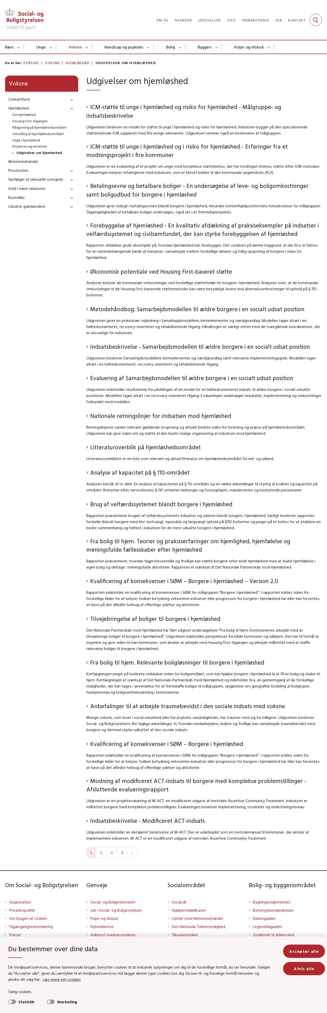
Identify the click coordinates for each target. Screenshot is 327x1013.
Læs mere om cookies (62, 979)
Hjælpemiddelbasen (189, 910)
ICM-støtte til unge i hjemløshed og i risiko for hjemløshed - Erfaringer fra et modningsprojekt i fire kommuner (187, 151)
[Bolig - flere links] (180, 47)
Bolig (170, 47)
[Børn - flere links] (19, 47)
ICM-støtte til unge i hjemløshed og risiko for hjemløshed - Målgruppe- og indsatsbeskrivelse (183, 111)
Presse (15, 934)
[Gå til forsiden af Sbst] (24, 20)
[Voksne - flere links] (87, 47)
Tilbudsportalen (185, 934)
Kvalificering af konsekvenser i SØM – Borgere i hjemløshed (166, 743)
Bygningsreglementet (271, 902)
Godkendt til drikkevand (273, 934)
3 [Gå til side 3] (112, 852)
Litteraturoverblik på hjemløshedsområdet (145, 447)
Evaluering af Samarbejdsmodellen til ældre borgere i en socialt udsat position (191, 378)
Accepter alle (304, 951)
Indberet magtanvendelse (113, 934)
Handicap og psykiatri (123, 47)
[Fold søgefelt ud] (316, 20)
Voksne (75, 47)
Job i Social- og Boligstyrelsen (116, 910)
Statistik (26, 1001)
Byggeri (205, 47)
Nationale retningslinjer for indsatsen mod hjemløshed (160, 415)
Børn (9, 47)
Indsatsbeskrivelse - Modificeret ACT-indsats (147, 820)
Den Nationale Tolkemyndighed (198, 926)
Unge (41, 47)
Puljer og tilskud (249, 47)
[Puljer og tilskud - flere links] (269, 47)
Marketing (67, 1001)
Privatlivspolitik (22, 910)
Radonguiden (264, 918)
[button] (70, 99)
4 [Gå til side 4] (122, 852)
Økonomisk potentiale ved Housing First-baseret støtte (161, 271)
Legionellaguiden (267, 926)
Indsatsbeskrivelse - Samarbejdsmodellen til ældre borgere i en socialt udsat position (200, 346)
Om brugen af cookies (28, 918)
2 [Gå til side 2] (101, 852)
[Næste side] (132, 852)
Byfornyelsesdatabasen (273, 910)
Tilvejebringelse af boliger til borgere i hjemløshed (155, 618)
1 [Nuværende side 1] (91, 852)
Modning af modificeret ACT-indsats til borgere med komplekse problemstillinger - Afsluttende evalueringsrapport (196, 785)
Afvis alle (304, 968)
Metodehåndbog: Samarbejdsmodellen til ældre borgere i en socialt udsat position (197, 309)
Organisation (20, 902)
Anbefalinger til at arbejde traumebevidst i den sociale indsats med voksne (187, 706)
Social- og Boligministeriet (112, 902)
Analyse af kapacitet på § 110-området (140, 472)
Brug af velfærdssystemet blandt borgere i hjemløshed (161, 504)
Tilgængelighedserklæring (31, 926)
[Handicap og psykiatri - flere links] (148, 47)
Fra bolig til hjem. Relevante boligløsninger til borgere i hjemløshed (177, 662)
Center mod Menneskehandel (197, 918)
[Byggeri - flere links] (217, 47)
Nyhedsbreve (102, 926)
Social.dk (179, 902)
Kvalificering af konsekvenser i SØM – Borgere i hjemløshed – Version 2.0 (184, 581)
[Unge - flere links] (51, 47)
